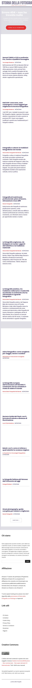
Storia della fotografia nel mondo (12, 152)
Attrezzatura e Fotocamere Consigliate (13, 356)
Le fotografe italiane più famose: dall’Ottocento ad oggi (15, 480)
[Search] (27, 561)
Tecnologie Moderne (8, 62)
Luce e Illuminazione (8, 423)
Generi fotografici (8, 204)
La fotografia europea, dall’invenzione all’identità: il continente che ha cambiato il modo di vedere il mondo (14, 386)
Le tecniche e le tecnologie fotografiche (14, 453)
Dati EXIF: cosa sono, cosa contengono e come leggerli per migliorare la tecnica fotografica (15, 104)
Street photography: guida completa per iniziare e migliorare (16, 510)
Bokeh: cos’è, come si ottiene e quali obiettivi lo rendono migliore (16, 449)
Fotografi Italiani (7, 484)
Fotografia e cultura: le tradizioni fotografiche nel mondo (15, 149)
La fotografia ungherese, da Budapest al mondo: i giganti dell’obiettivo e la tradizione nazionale (14, 245)
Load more (16, 520)
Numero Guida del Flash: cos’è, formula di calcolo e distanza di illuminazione (15, 418)
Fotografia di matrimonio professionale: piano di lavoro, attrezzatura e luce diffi (14, 199)
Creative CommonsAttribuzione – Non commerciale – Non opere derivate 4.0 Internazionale (16, 663)
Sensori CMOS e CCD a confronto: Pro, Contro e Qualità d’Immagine (16, 58)
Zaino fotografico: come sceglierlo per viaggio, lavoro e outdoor (16, 353)
